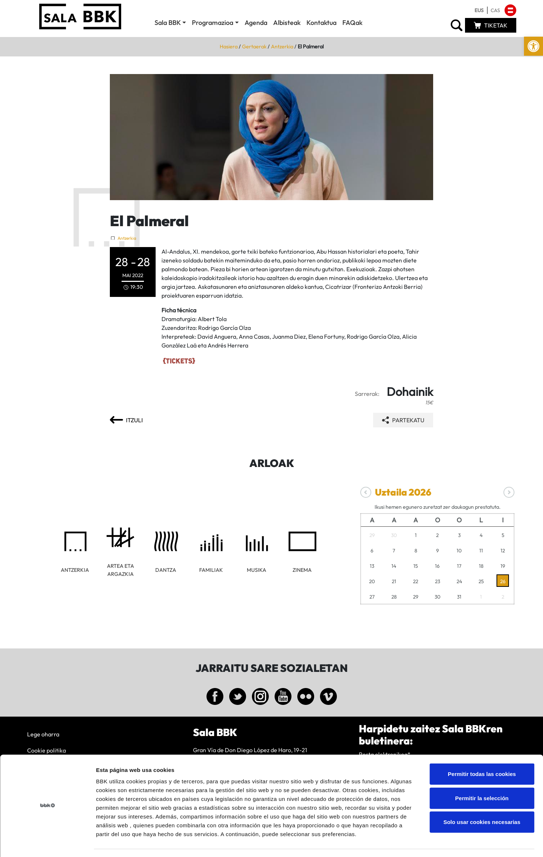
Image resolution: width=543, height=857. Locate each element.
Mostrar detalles (393, 842)
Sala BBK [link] (168, 22)
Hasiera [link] (229, 46)
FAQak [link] (352, 22)
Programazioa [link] (212, 22)
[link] (533, 46)
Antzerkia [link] (282, 46)
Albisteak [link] (287, 22)
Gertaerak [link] (254, 46)
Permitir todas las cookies (482, 753)
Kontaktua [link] (321, 22)
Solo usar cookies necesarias (481, 801)
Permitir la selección (482, 777)
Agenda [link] (256, 22)
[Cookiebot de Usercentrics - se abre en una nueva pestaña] (47, 842)
